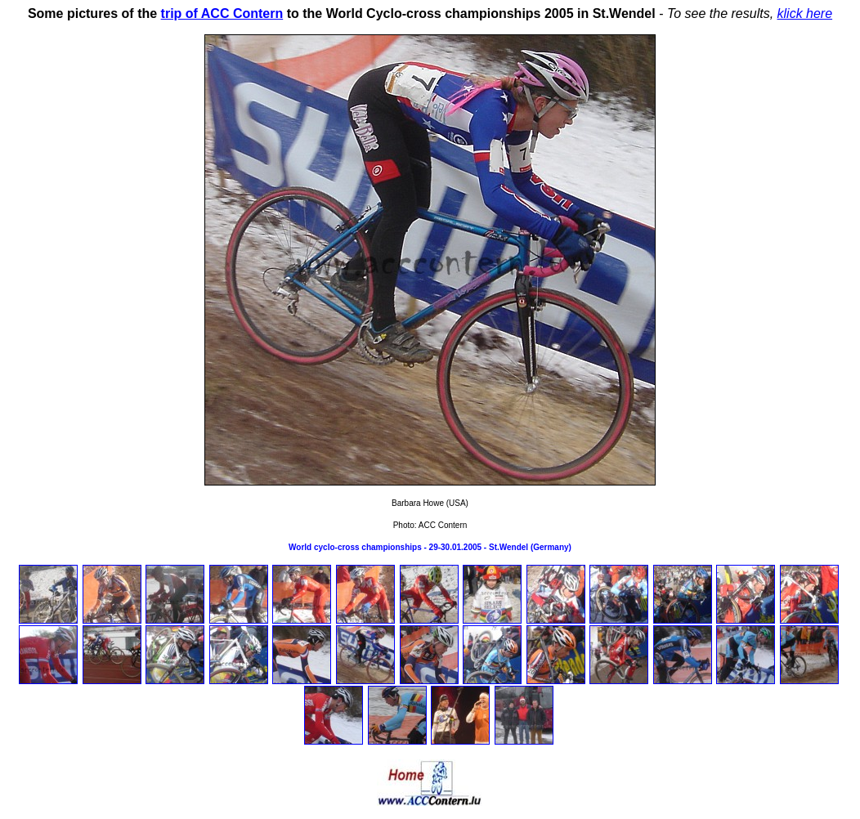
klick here (805, 13)
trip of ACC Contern (222, 13)
